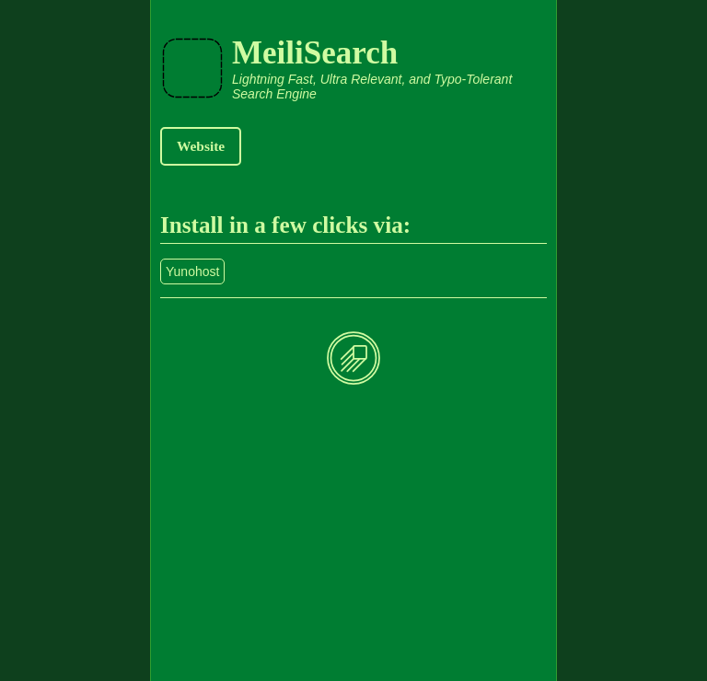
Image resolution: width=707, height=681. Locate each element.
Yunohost (192, 271)
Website (201, 146)
